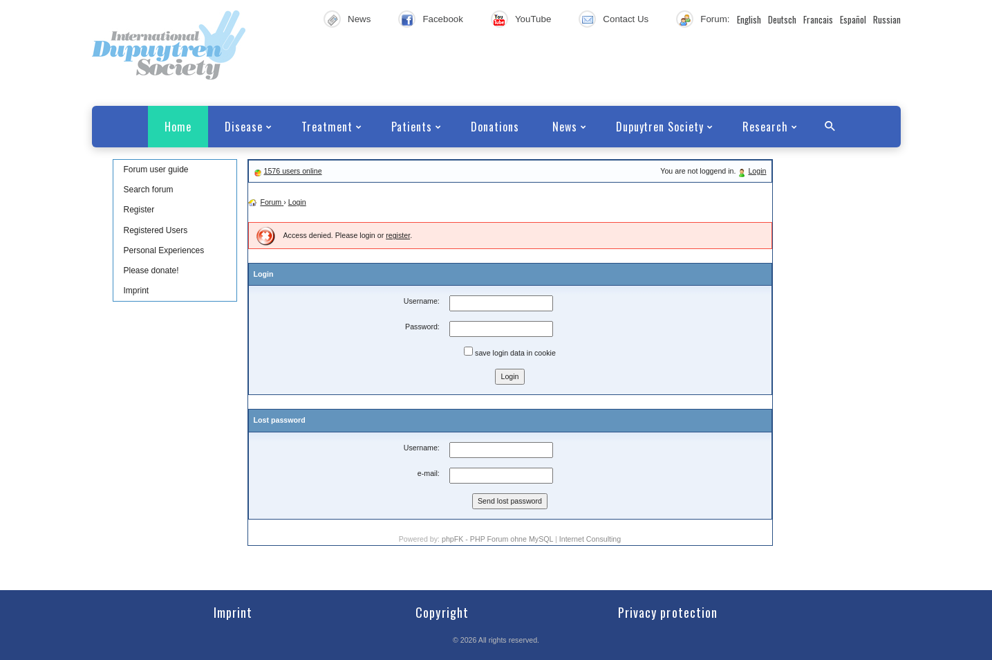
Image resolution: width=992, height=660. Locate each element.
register (398, 235)
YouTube (533, 19)
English (749, 19)
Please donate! (151, 270)
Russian (887, 19)
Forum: (714, 19)
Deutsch (782, 19)
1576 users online (292, 171)
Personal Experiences (164, 250)
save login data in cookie (510, 352)
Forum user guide (156, 169)
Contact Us (625, 19)
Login (757, 171)
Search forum (149, 189)
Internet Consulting (590, 539)
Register (139, 209)
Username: (422, 301)
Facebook (442, 19)
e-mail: (429, 473)
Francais (818, 19)
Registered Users (156, 230)
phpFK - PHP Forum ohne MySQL (498, 539)
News (359, 19)
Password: (422, 326)
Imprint (136, 290)
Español (853, 19)
